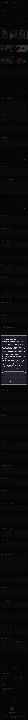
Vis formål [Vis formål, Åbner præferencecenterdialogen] (14, 373)
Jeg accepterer (14, 381)
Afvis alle (14, 377)
